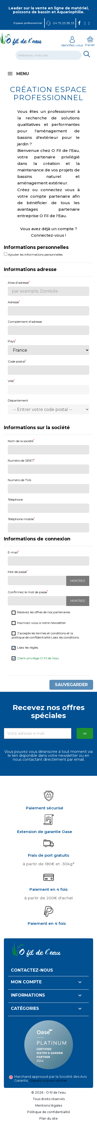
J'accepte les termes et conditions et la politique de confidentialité (46, 635)
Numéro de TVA (19, 480)
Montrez (77, 581)
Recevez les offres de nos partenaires (41, 612)
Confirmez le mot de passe (28, 592)
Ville (11, 381)
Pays (12, 341)
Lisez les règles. (28, 647)
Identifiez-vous (72, 43)
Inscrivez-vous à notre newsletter (39, 623)
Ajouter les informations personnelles (35, 254)
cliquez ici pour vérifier (48, 1080)
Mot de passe (17, 572)
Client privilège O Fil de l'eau (35, 658)
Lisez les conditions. (65, 637)
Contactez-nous (32, 970)
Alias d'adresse (18, 283)
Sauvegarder (71, 684)
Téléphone (15, 499)
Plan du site (48, 1118)
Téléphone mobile (21, 519)
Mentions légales (48, 1105)
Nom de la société (21, 441)
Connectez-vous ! (48, 235)
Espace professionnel (27, 23)
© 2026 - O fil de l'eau (48, 1092)
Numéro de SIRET (21, 460)
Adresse (14, 302)
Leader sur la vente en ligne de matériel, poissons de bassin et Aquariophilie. (49, 10)
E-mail (13, 552)
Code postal (17, 361)
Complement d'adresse (25, 322)
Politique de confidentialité (48, 1112)
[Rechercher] (48, 55)
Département (18, 400)
